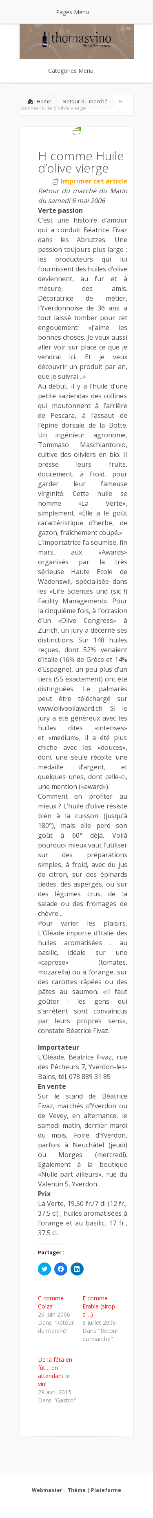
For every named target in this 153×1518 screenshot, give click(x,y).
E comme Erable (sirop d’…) (98, 1306)
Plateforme (106, 1490)
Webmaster (47, 1490)
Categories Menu (76, 70)
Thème (77, 1490)
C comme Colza (51, 1302)
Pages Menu (77, 12)
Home (44, 101)
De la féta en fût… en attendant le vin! (55, 1372)
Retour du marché (85, 101)
